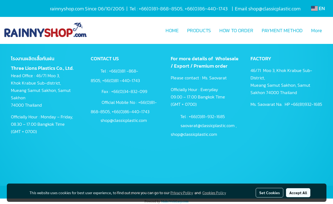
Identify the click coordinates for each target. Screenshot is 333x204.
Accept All (298, 192)
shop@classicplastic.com (124, 120)
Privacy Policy (181, 192)
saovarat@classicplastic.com (208, 125)
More (316, 30)
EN (318, 8)
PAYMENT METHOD (282, 30)
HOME (172, 30)
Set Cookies (269, 192)
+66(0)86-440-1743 (130, 111)
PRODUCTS (199, 30)
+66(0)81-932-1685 (207, 116)
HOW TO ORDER (236, 30)
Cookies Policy (214, 192)
